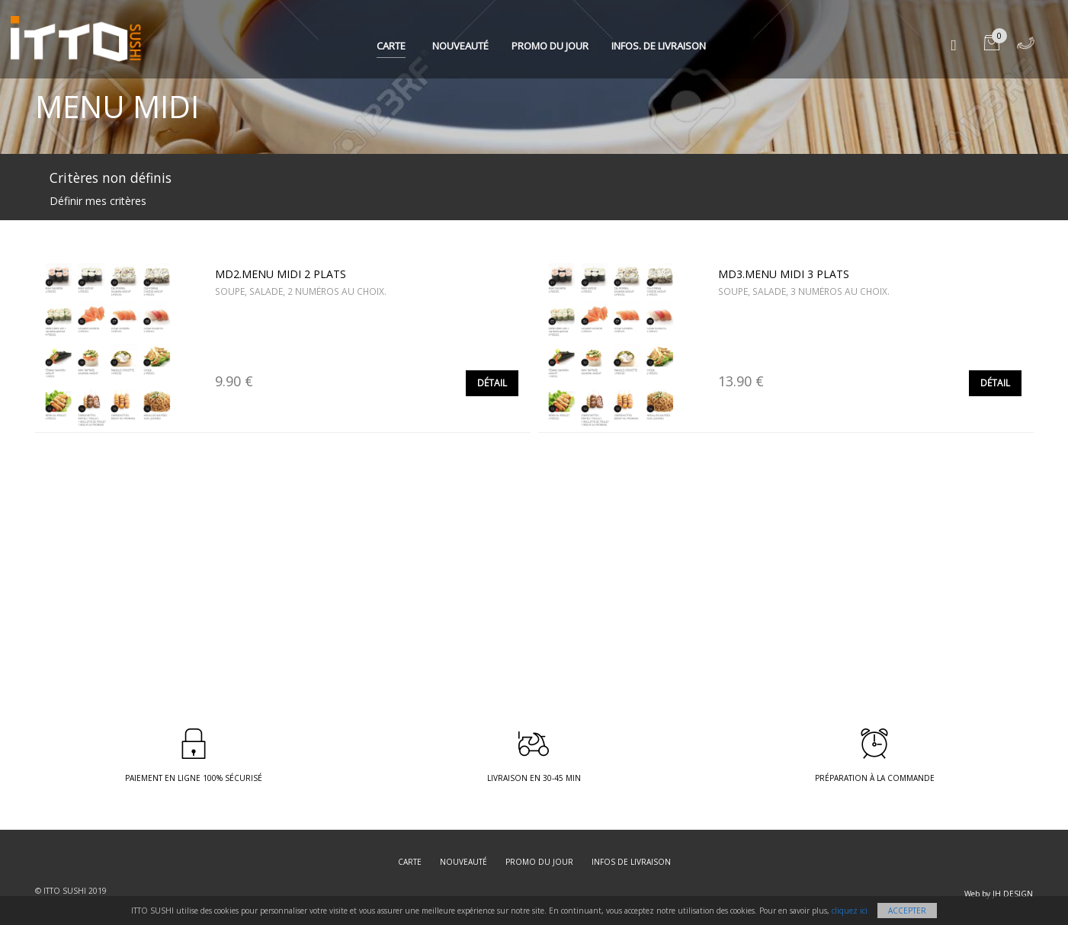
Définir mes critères (98, 201)
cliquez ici (850, 910)
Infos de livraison (631, 861)
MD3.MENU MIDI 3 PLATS (783, 274)
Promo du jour (550, 46)
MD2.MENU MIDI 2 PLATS (280, 274)
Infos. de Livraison (658, 46)
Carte (391, 46)
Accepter (907, 910)
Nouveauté (460, 46)
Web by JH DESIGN (998, 893)
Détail (492, 382)
